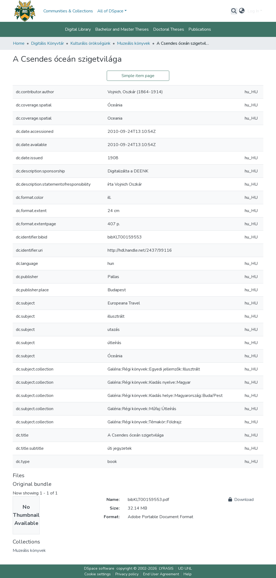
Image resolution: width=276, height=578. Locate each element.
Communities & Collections (68, 11)
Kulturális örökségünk (90, 43)
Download (241, 500)
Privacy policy (127, 574)
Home (19, 43)
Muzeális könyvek (133, 43)
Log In (253, 11)
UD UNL (185, 568)
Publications (199, 29)
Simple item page (138, 76)
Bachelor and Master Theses (122, 29)
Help (188, 574)
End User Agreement (161, 574)
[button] (241, 11)
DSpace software (99, 568)
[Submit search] (234, 11)
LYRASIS (166, 568)
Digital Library (78, 29)
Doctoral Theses (168, 29)
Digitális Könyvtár (47, 43)
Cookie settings (97, 574)
